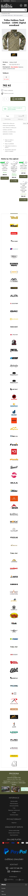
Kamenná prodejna (14, 815)
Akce (2, 891)
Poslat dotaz (8, 119)
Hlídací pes (20, 119)
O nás (14, 808)
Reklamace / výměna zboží (14, 810)
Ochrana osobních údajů (14, 830)
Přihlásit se (13, 1)
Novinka (3, 888)
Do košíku (4, 178)
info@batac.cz (15, 871)
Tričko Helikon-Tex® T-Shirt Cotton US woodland (23, 166)
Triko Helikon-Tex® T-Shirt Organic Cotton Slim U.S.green (4, 167)
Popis (7, 116)
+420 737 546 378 (15, 868)
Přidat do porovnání (7, 93)
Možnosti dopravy (14, 803)
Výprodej (3, 894)
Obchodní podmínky (14, 806)
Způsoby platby (14, 801)
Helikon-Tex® (13, 62)
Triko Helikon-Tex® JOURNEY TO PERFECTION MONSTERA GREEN (14, 168)
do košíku (18, 99)
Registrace (14, 822)
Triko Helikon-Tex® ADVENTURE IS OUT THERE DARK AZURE (23, 188)
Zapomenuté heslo (14, 835)
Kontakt (14, 812)
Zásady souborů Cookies (14, 833)
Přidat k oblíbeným (7, 90)
